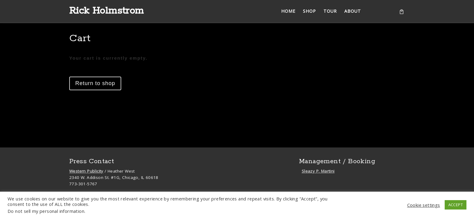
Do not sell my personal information (46, 211)
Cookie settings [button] (423, 205)
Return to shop (95, 83)
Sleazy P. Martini (318, 171)
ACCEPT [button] (455, 204)
